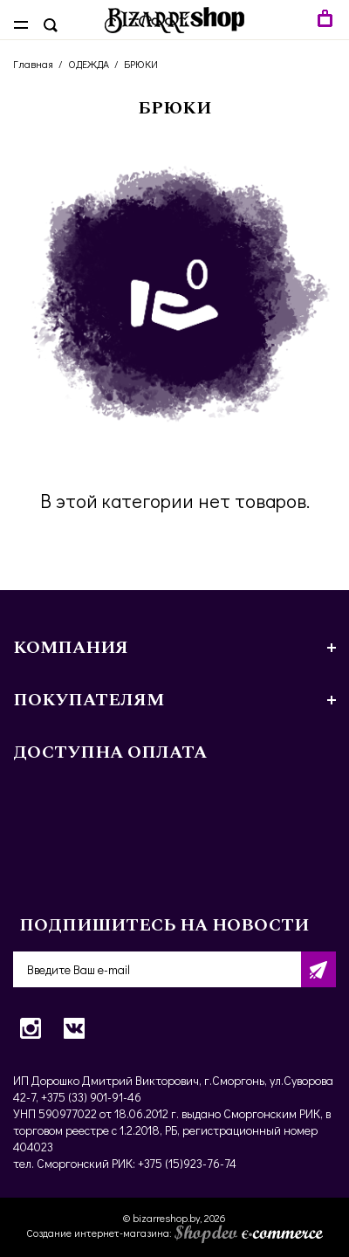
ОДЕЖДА (88, 64)
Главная (33, 64)
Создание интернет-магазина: (174, 1233)
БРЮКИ (141, 64)
